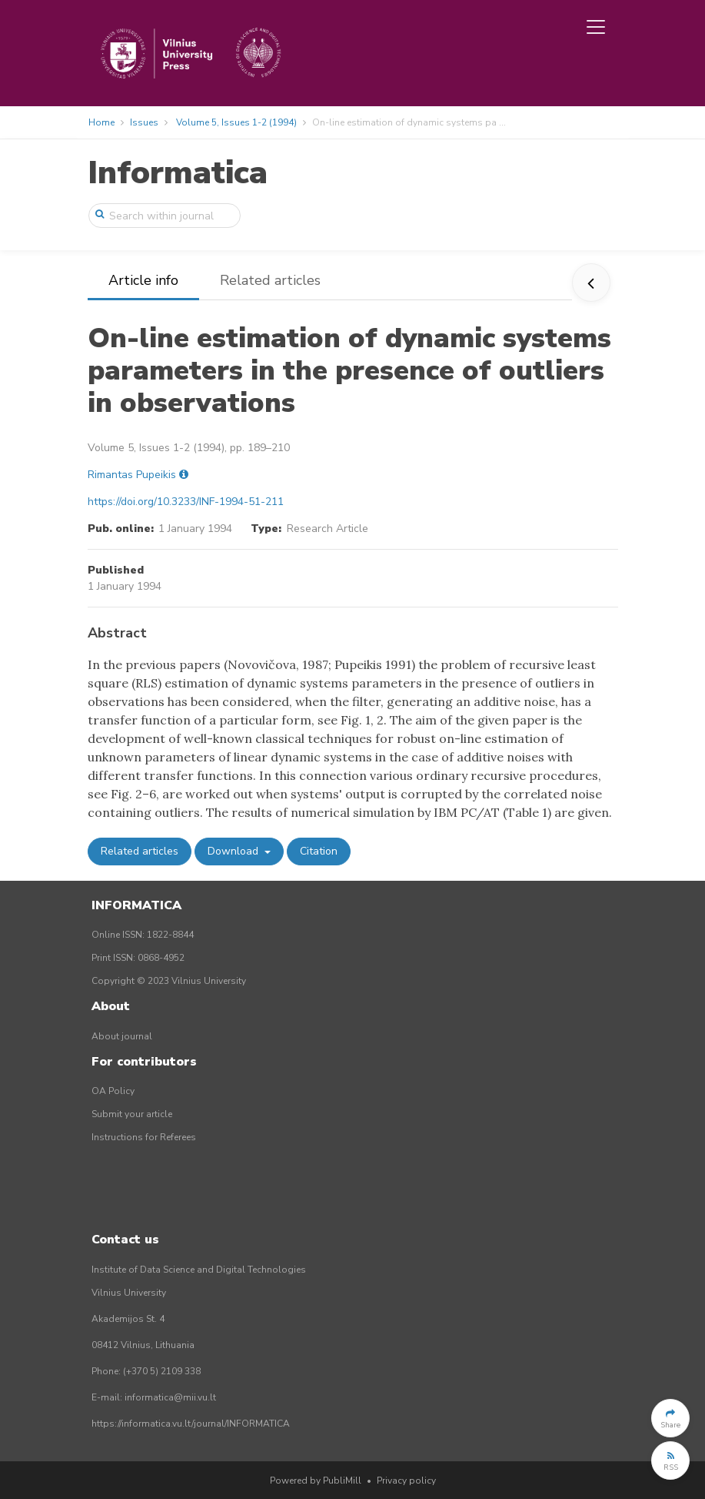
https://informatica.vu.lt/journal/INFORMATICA (190, 1423)
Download (234, 851)
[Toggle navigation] (595, 27)
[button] (670, 1418)
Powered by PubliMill (315, 1480)
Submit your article (131, 1114)
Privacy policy (406, 1480)
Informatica (178, 173)
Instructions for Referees (143, 1137)
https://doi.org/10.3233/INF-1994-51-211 (186, 501)
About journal (121, 1036)
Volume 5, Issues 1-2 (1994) (236, 122)
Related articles (270, 280)
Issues (144, 122)
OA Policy (113, 1091)
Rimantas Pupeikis (132, 474)
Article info (143, 280)
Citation (319, 851)
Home (101, 122)
